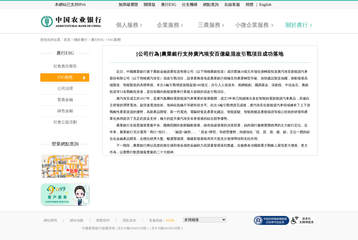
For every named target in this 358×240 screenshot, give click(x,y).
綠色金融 (65, 111)
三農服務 (209, 25)
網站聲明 (50, 220)
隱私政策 (129, 220)
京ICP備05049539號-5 (167, 228)
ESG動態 (114, 40)
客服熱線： (161, 220)
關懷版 (150, 5)
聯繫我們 (103, 220)
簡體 (249, 5)
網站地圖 (76, 220)
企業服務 (168, 25)
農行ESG (168, 5)
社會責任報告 (65, 66)
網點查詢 (211, 5)
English (265, 5)
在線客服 (232, 5)
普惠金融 (65, 100)
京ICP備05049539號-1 (133, 228)
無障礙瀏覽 (128, 5)
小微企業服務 (252, 25)
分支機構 (189, 5)
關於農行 (297, 25)
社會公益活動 (65, 122)
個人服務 (127, 25)
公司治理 (65, 88)
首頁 (67, 40)
